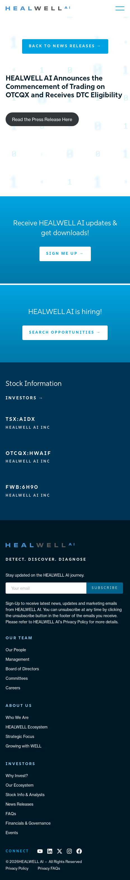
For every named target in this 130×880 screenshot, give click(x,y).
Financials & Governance (28, 823)
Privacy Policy (17, 868)
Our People (16, 649)
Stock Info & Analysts (25, 794)
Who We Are (17, 717)
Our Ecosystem (20, 785)
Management (17, 659)
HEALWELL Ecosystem (27, 727)
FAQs (11, 813)
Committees (17, 678)
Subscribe (105, 588)
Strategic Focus (20, 736)
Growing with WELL (23, 746)
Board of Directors (22, 668)
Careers (13, 687)
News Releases (19, 804)
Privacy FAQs (49, 868)
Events (12, 832)
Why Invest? (17, 775)
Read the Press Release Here (42, 119)
